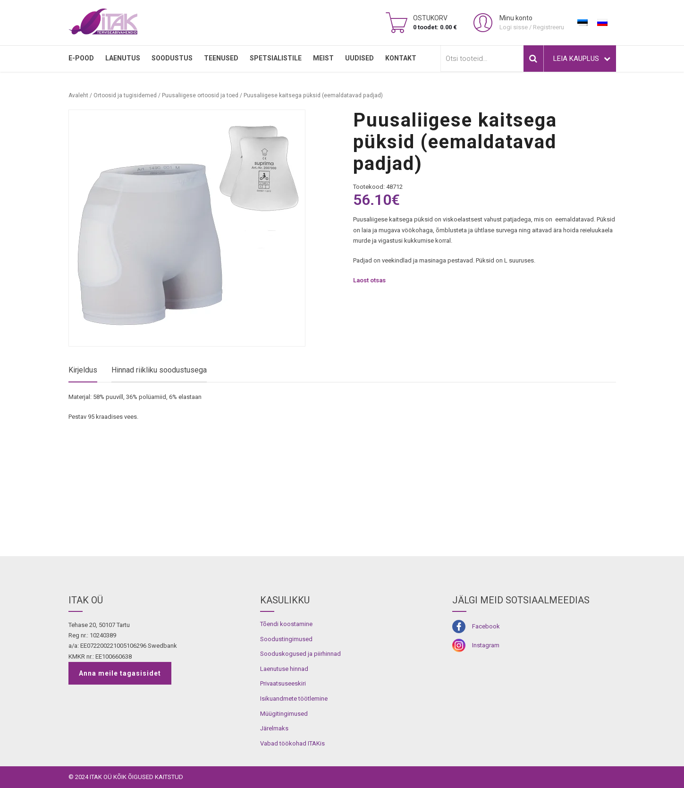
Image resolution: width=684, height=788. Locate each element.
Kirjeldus (82, 369)
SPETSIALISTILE (276, 58)
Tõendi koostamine (286, 623)
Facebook (486, 626)
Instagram (485, 645)
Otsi (533, 58)
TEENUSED (221, 58)
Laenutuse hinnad (284, 668)
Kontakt (400, 58)
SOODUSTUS (172, 58)
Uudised (359, 58)
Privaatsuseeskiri (283, 683)
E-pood (81, 58)
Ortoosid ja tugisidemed (125, 95)
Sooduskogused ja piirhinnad (300, 653)
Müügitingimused (284, 713)
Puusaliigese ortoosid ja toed (200, 95)
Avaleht (78, 95)
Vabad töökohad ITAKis (292, 743)
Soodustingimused (286, 639)
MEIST (323, 58)
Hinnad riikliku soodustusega (159, 369)
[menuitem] (582, 23)
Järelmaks (274, 728)
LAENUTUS (122, 58)
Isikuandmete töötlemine (294, 698)
